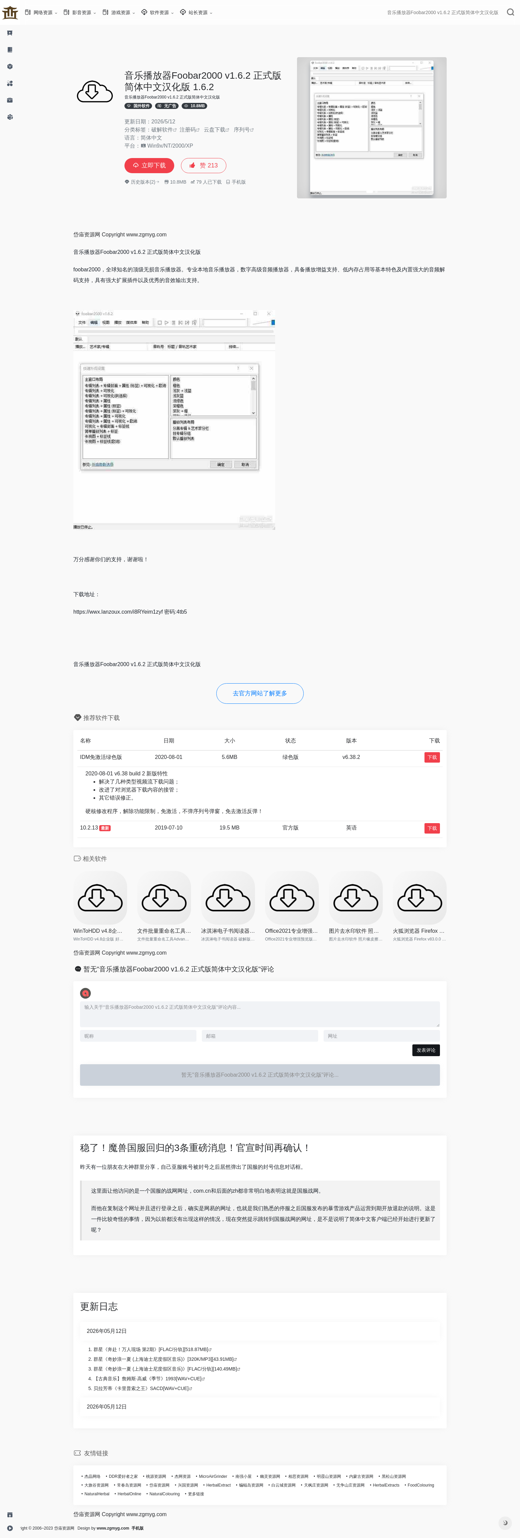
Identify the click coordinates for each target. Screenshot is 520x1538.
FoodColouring (431, 1485)
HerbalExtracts (396, 1485)
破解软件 (172, 129)
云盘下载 (224, 129)
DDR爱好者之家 (133, 1476)
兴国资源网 (198, 1485)
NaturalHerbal (107, 1494)
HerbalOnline (139, 1494)
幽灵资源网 (280, 1476)
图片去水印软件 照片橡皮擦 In (366, 931)
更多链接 (206, 1494)
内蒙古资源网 (371, 1476)
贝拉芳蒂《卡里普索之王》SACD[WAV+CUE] (151, 1388)
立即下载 (159, 165)
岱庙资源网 (169, 1485)
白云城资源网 (294, 1485)
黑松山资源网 (404, 1476)
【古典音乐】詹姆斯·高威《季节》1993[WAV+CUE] (158, 1378)
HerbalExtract (228, 1485)
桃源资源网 (166, 1476)
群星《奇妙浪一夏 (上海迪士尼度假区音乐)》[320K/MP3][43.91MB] (174, 1359)
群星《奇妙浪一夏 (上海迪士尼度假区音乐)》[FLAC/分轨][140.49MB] (175, 1369)
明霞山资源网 (339, 1476)
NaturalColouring (174, 1494)
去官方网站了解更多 (270, 693)
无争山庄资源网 (360, 1485)
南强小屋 (254, 1476)
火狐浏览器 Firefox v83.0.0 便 (430, 931)
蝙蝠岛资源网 (261, 1485)
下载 (442, 757)
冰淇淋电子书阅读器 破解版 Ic (238, 931)
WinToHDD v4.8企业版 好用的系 (110, 931)
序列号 (252, 129)
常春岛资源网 (139, 1485)
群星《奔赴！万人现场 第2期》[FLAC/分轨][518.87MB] (161, 1349)
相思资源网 (308, 1476)
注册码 (198, 129)
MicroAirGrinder (223, 1476)
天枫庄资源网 (326, 1485)
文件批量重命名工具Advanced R (174, 931)
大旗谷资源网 (107, 1485)
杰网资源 (193, 1476)
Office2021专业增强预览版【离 (302, 931)
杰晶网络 (103, 1476)
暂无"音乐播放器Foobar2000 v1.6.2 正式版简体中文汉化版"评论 (189, 969)
